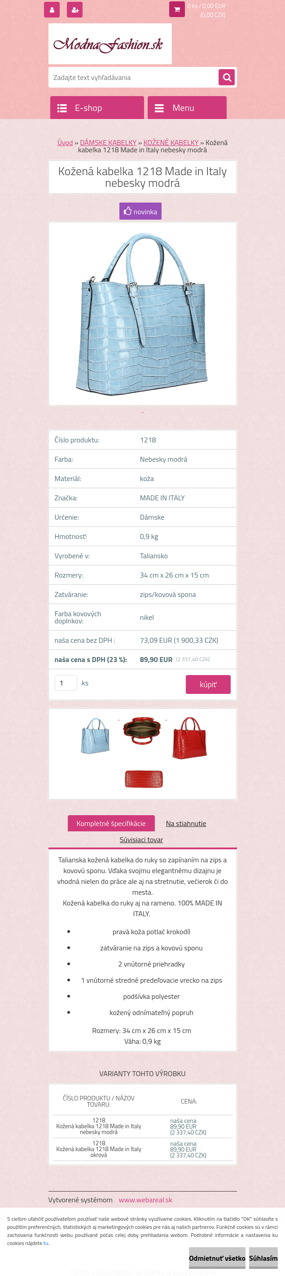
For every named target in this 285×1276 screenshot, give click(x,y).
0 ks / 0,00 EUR (207, 5)
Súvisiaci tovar (141, 839)
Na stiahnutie (186, 823)
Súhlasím (263, 1258)
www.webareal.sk (145, 1199)
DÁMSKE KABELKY (108, 142)
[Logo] (110, 43)
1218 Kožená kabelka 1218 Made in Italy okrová (98, 1149)
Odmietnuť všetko (217, 1258)
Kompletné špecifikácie (111, 823)
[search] (227, 77)
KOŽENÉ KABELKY (171, 142)
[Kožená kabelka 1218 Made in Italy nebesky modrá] (96, 716)
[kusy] (66, 683)
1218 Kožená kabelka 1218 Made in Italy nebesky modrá (98, 1126)
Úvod (65, 142)
